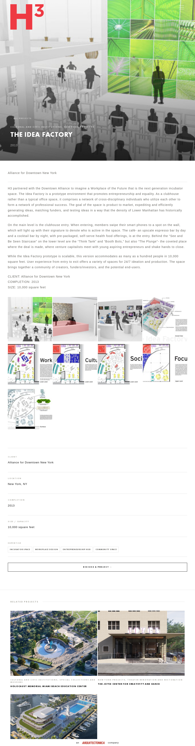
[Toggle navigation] (181, 7)
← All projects (21, 118)
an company (97, 742)
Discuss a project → (97, 567)
